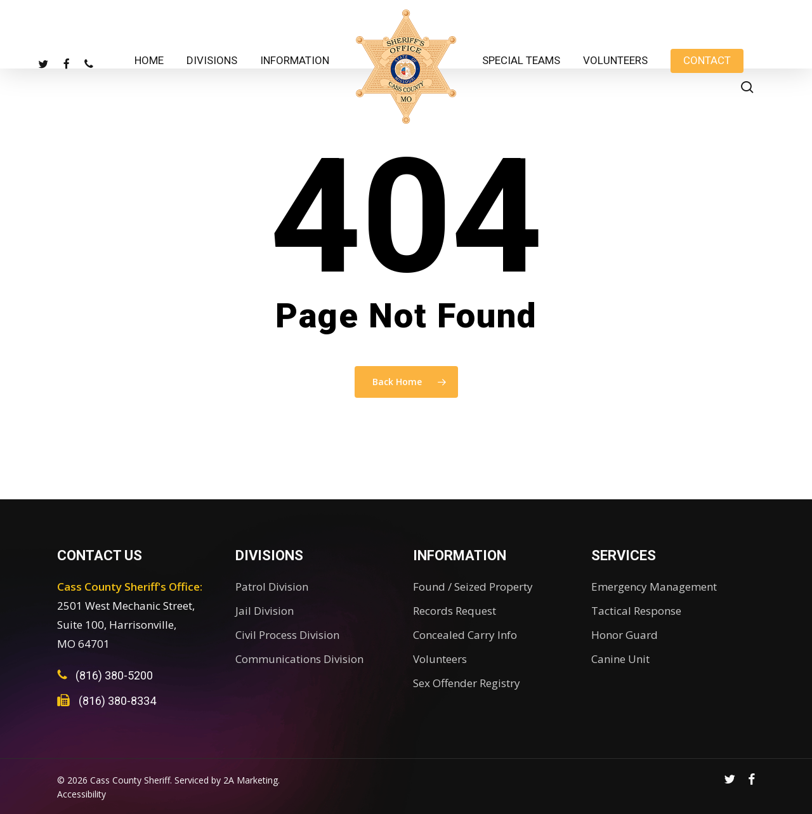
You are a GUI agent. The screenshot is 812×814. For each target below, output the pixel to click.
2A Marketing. (251, 780)
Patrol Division (271, 586)
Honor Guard (624, 634)
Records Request (454, 610)
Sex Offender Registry (466, 683)
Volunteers (440, 659)
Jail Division (264, 610)
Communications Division (299, 659)
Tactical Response (636, 610)
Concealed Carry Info (465, 634)
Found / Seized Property (473, 586)
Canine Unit (620, 659)
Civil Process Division (287, 634)
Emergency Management (654, 586)
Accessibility (81, 794)
